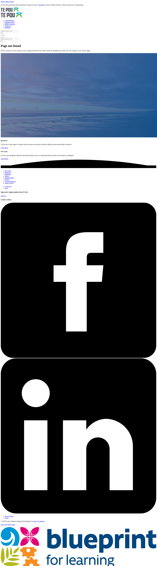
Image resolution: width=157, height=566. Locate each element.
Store (6, 188)
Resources (8, 172)
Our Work (8, 171)
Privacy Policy (9, 516)
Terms (7, 518)
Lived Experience (10, 181)
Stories (7, 176)
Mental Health (9, 178)
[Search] (9, 31)
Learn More (4, 148)
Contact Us (8, 186)
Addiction (8, 174)
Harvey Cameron (39, 521)
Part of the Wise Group (8, 524)
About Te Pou (9, 183)
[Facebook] (78, 357)
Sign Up (3, 196)
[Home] (78, 12)
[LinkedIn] (78, 513)
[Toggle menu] (1, 37)
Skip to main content (7, 1)
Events (7, 179)
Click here (41, 5)
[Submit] (1, 33)
